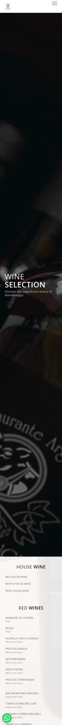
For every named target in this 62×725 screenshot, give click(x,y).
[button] (7, 718)
